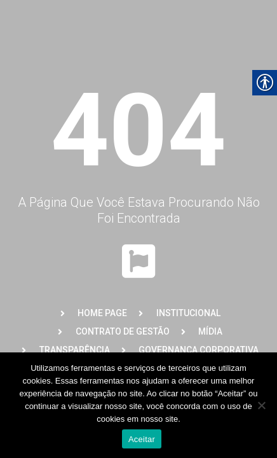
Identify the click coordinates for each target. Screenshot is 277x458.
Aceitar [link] (141, 439)
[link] (92, 313)
